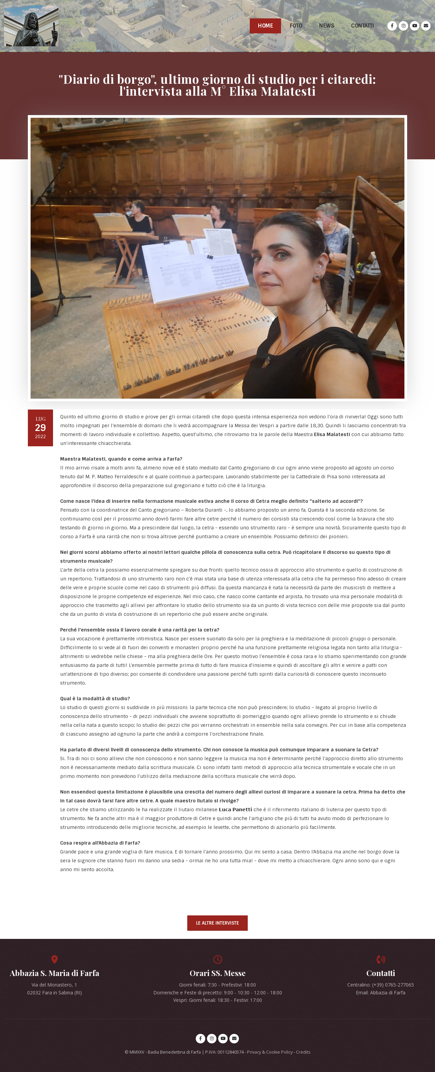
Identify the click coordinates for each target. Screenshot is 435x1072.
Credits (303, 1052)
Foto (296, 25)
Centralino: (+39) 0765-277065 (380, 984)
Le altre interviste (217, 923)
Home (265, 25)
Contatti (362, 25)
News (326, 25)
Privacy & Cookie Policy (270, 1052)
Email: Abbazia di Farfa (380, 992)
